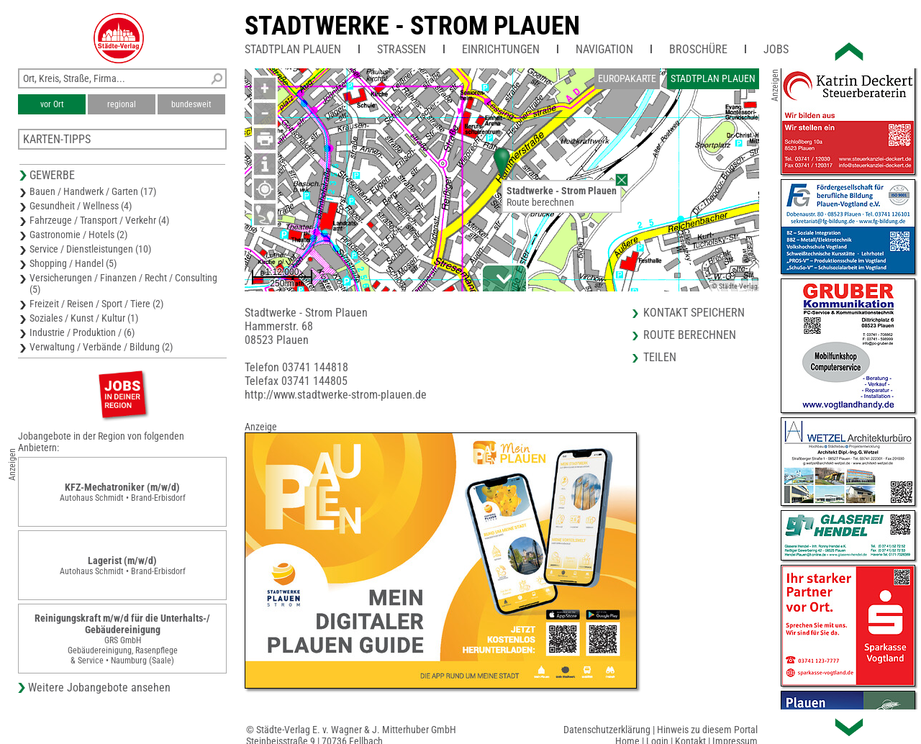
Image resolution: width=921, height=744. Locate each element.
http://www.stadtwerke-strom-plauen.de (336, 395)
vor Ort (52, 104)
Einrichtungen (501, 49)
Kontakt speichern (694, 312)
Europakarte (627, 78)
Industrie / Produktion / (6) (82, 332)
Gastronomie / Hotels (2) (78, 234)
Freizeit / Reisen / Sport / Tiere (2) (96, 303)
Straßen (401, 49)
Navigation (604, 49)
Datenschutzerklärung (606, 729)
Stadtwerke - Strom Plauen (412, 26)
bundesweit (191, 104)
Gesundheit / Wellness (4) (81, 206)
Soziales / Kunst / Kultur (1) (84, 318)
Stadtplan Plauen (293, 49)
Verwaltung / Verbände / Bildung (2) (101, 347)
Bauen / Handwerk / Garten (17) (93, 191)
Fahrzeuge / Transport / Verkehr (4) (99, 220)
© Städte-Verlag (735, 286)
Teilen (659, 357)
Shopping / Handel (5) (73, 263)
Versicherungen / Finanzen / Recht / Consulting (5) (123, 283)
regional (121, 104)
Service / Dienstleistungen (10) (90, 249)
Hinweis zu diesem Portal (707, 729)
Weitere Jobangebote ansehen (99, 687)
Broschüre (698, 49)
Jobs (776, 49)
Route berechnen (540, 202)
